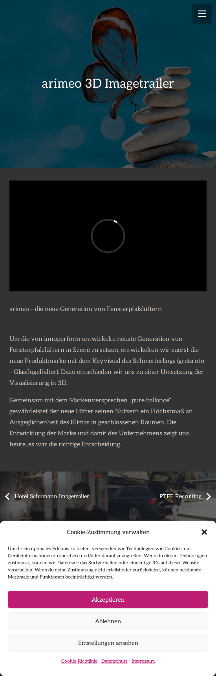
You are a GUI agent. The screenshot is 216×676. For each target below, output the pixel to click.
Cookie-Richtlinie (79, 661)
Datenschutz (114, 661)
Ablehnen (108, 621)
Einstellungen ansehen (108, 643)
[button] (204, 532)
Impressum (143, 661)
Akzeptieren (108, 599)
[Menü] (202, 14)
